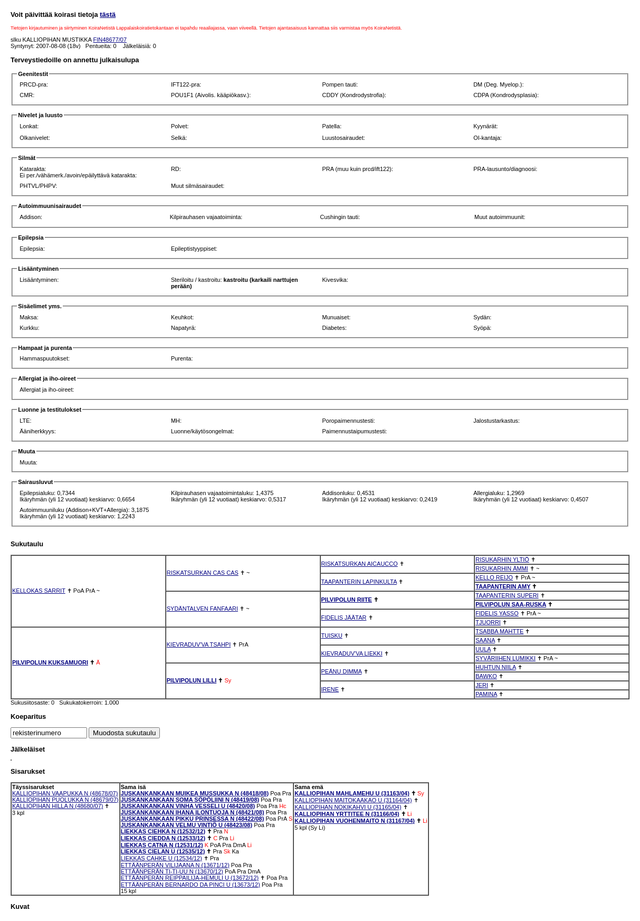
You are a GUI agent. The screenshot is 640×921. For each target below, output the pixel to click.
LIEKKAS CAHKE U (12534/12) (161, 858)
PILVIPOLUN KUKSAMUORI (50, 662)
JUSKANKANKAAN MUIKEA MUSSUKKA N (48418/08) (195, 793)
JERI (481, 685)
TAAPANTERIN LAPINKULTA (359, 581)
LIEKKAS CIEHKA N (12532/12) (163, 831)
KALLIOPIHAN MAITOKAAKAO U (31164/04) (353, 800)
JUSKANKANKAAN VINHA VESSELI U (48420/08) (188, 806)
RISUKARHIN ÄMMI (501, 568)
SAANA (485, 640)
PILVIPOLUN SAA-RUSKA (510, 604)
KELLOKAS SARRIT (38, 590)
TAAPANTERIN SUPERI (506, 595)
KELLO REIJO (494, 577)
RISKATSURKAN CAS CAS (202, 572)
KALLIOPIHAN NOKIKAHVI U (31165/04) (347, 807)
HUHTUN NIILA (495, 667)
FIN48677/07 (110, 39)
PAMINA (486, 694)
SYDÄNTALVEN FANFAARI (202, 608)
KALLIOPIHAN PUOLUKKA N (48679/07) (65, 799)
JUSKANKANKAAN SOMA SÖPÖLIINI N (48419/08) (190, 799)
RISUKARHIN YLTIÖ (502, 559)
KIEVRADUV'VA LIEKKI (352, 653)
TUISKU (331, 635)
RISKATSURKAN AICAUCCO (359, 564)
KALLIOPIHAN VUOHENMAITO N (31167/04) (354, 821)
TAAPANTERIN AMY (502, 586)
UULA (483, 649)
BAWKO (486, 676)
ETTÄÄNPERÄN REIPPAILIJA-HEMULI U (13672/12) (190, 878)
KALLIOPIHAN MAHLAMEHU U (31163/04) (351, 793)
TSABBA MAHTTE (499, 631)
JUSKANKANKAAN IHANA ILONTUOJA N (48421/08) (192, 812)
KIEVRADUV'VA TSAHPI (199, 644)
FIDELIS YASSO (497, 613)
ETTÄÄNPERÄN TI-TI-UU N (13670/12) (172, 871)
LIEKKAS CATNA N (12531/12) (162, 845)
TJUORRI (488, 622)
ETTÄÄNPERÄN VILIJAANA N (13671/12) (175, 865)
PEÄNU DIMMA (341, 671)
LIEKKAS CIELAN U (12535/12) (163, 851)
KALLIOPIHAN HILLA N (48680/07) (57, 806)
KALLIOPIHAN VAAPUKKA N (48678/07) (65, 793)
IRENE (330, 689)
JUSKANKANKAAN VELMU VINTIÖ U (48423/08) (186, 825)
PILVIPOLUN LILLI (192, 680)
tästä (108, 14)
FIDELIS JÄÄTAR (344, 617)
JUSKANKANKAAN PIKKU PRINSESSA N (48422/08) (192, 818)
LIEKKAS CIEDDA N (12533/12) (163, 838)
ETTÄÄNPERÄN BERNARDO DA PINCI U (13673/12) (190, 884)
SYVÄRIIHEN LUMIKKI (505, 658)
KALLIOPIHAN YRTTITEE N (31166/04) (346, 814)
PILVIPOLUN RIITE (346, 599)
